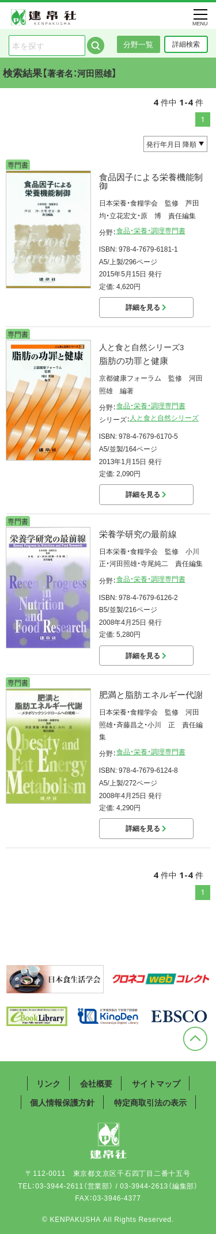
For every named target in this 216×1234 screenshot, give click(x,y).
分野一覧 (138, 44)
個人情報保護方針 (62, 1102)
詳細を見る (146, 307)
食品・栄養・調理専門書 (150, 230)
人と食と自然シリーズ (164, 417)
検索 (95, 45)
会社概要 (96, 1083)
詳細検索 (186, 44)
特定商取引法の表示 (150, 1102)
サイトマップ (156, 1083)
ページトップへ (195, 1039)
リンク (48, 1083)
